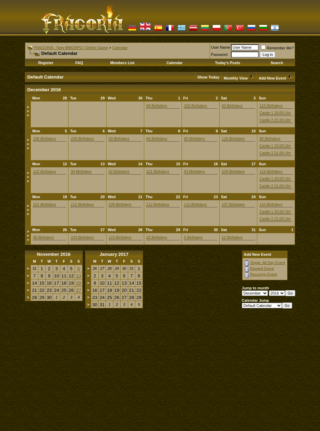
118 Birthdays (233, 138)
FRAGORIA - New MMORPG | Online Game (71, 48)
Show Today (208, 77)
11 (291, 131)
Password (219, 54)
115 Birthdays (270, 106)
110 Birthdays (270, 204)
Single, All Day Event (267, 263)
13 (78, 275)
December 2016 (44, 89)
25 (291, 197)
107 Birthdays (233, 204)
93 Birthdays (232, 106)
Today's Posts (227, 63)
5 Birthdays (193, 237)
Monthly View (236, 78)
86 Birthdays (269, 138)
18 (291, 164)
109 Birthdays (233, 171)
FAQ (79, 63)
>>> (28, 111)
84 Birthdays (156, 106)
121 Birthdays (157, 171)
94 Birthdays (156, 138)
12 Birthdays (232, 237)
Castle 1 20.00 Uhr (275, 113)
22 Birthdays (156, 237)
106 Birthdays (44, 138)
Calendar (120, 48)
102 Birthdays (195, 106)
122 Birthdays (44, 171)
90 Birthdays (194, 138)
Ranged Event (262, 268)
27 (78, 290)
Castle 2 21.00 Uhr (275, 120)
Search (277, 63)
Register (45, 63)
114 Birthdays (270, 171)
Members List (122, 63)
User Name (220, 47)
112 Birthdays (82, 204)
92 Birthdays (119, 171)
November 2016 (54, 254)
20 (78, 283)
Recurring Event (263, 274)
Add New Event (272, 78)
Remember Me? (277, 48)
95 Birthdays (43, 237)
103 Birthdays (82, 237)
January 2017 (113, 254)
